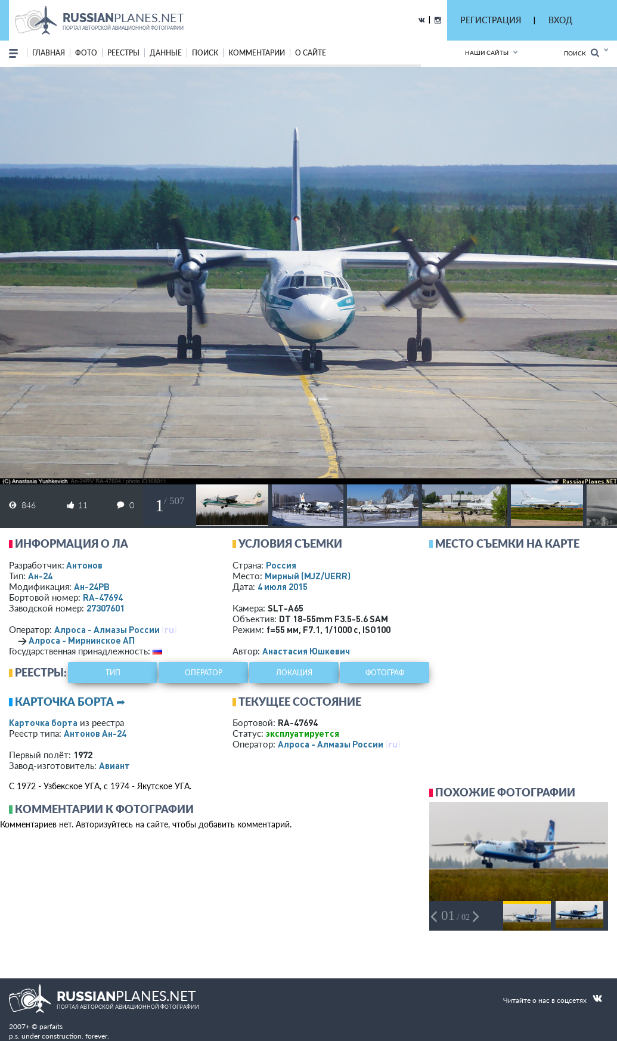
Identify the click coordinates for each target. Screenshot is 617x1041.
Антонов (84, 565)
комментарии (256, 52)
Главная (48, 52)
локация (294, 672)
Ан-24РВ (92, 586)
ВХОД (560, 20)
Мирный (308, 575)
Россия (281, 565)
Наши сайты (487, 52)
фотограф (384, 672)
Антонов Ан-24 (95, 733)
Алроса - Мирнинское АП (82, 640)
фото (86, 52)
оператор (203, 672)
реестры (123, 52)
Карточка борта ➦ (70, 701)
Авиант (114, 765)
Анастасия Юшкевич (306, 650)
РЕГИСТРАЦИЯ (490, 20)
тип (113, 672)
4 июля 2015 (283, 586)
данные (166, 52)
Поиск (581, 52)
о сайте (310, 52)
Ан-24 (40, 575)
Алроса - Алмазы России (107, 629)
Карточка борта (43, 722)
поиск (205, 52)
